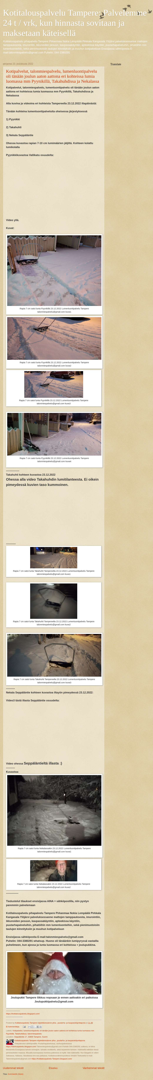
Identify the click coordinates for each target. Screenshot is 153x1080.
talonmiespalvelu (35, 1034)
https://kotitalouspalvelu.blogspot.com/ (23, 1014)
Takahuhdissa (21, 1034)
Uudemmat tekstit (13, 1068)
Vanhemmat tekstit (93, 1068)
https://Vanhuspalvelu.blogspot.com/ (21, 1046)
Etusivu (53, 1068)
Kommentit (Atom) (15, 1074)
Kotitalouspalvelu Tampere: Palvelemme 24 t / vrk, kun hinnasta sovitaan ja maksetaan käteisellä (75, 23)
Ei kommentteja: (13, 1027)
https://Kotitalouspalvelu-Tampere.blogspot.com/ (52, 1059)
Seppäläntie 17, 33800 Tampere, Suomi (31, 1037)
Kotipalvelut (18, 1031)
